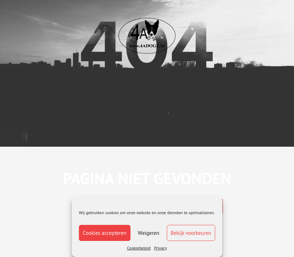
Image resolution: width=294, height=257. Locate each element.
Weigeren (148, 233)
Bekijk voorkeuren (190, 233)
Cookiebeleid (139, 248)
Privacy (160, 248)
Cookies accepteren (105, 233)
